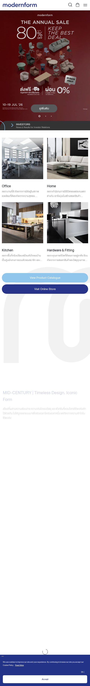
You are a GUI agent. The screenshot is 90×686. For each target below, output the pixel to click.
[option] (45, 70)
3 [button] (51, 116)
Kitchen (7, 250)
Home (51, 186)
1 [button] (39, 116)
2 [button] (45, 116)
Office (6, 186)
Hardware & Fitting (60, 250)
